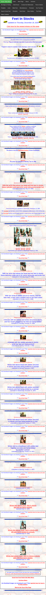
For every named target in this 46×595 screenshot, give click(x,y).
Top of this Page (23, 34)
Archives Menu (23, 580)
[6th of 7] (26, 92)
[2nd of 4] (20, 138)
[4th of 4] (31, 138)
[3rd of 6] (28, 248)
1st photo (6, 211)
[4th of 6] (18, 249)
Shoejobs (15, 11)
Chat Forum (16, 4)
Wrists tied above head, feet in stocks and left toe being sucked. (23, 506)
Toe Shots (38, 11)
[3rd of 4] (26, 138)
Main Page (20, 1)
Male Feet (15, 8)
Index (14, 1)
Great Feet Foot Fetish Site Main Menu (23, 577)
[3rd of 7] (28, 91)
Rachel (23, 126)
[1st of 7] (18, 91)
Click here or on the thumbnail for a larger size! (23, 467)
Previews (31, 8)
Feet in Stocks (39, 4)
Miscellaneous (23, 8)
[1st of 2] (20, 114)
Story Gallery (30, 11)
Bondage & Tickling (6, 4)
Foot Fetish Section (23, 150)
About (27, 1)
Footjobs (3, 8)
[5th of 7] (20, 92)
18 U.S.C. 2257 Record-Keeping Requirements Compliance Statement (23, 573)
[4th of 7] (15, 92)
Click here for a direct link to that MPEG (23, 77)
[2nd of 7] (23, 91)
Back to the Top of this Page (23, 587)
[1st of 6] (18, 248)
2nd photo (5, 213)
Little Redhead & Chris (22, 106)
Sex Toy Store (39, 8)
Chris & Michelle (29, 70)
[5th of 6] (23, 249)
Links (9, 8)
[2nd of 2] (25, 114)
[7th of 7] (31, 92)
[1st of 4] (14, 138)
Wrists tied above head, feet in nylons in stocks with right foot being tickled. (23, 557)
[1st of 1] (23, 160)
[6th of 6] (28, 249)
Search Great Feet (6, 11)
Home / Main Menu (6, 1)
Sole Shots (22, 11)
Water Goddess (5, 14)
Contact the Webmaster (27, 4)
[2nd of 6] (23, 248)
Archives (33, 1)
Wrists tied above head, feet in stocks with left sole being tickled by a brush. (23, 531)
